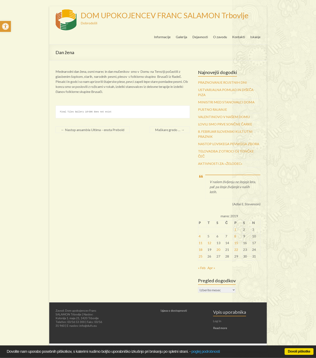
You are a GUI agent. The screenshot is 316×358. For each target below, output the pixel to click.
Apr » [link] (211, 268)
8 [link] (235, 236)
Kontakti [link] (238, 37)
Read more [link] (220, 328)
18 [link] (200, 249)
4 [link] (200, 236)
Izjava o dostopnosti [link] (174, 310)
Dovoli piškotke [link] (299, 351)
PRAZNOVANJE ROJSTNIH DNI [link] (222, 82)
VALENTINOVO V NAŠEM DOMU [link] (224, 117)
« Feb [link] (202, 268)
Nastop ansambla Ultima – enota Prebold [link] (92, 130)
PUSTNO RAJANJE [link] (212, 109)
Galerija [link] (181, 37)
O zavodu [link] (220, 37)
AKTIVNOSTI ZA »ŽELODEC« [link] (220, 163)
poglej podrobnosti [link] (205, 351)
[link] (5, 26)
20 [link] (218, 249)
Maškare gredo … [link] (169, 130)
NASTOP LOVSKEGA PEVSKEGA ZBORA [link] (228, 144)
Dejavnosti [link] (200, 37)
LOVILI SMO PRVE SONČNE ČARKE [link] (225, 124)
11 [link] (200, 243)
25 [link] (200, 256)
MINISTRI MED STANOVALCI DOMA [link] (226, 102)
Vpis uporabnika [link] (229, 312)
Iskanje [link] (255, 37)
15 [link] (236, 243)
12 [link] (209, 243)
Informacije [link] (162, 37)
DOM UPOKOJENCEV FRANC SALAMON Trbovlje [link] (165, 15)
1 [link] (235, 229)
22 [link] (236, 249)
